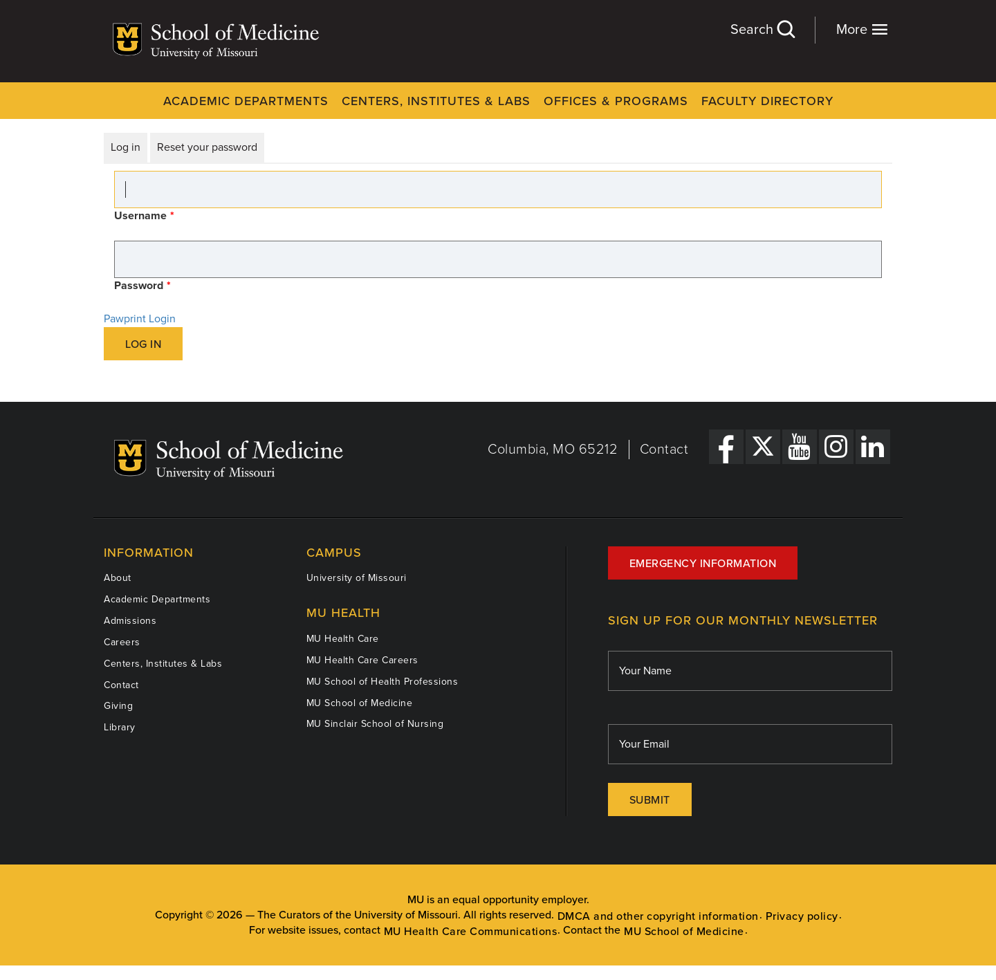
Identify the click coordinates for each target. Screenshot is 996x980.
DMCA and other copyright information (658, 916)
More (862, 29)
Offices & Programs (616, 101)
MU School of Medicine (359, 703)
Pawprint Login (140, 319)
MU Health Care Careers (362, 660)
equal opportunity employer (519, 900)
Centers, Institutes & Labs (436, 101)
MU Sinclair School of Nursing (375, 724)
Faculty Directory (767, 101)
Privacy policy (802, 916)
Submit (649, 800)
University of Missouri (356, 578)
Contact (664, 449)
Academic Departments (246, 101)
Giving (118, 706)
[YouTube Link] (799, 446)
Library (120, 727)
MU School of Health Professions (382, 681)
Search (762, 29)
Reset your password (207, 147)
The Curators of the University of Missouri (357, 915)
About (117, 578)
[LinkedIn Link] (873, 446)
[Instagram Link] (836, 446)
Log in (125, 147)
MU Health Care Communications (470, 931)
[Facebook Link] (726, 446)
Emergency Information (703, 564)
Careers (122, 642)
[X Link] (763, 446)
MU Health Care (342, 639)
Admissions (130, 621)
